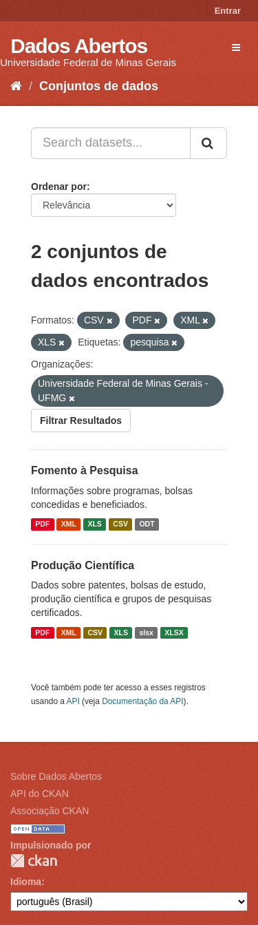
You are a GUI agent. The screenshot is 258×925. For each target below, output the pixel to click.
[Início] (16, 86)
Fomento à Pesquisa (84, 470)
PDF (42, 524)
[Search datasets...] (111, 143)
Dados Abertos (78, 45)
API (73, 701)
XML (68, 524)
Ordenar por (59, 186)
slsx (146, 632)
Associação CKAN (49, 810)
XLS (94, 524)
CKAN (33, 860)
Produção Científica (82, 565)
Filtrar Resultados (81, 420)
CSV (120, 524)
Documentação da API (142, 701)
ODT (146, 524)
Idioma (25, 881)
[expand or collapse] (236, 47)
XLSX (173, 632)
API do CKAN (39, 793)
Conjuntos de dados (98, 86)
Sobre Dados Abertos (56, 776)
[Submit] (208, 143)
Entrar (228, 11)
